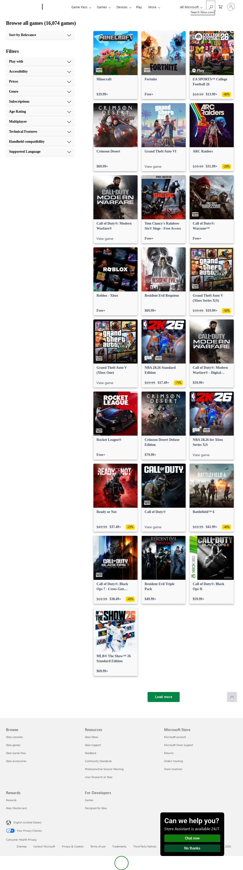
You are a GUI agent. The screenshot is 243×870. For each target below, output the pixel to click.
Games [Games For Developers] (89, 800)
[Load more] (164, 697)
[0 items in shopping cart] (220, 6)
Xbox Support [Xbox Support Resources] (93, 745)
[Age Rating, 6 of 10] (40, 112)
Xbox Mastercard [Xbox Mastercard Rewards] (16, 808)
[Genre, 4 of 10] (40, 92)
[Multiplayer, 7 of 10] (40, 122)
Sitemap (22, 846)
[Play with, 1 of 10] (40, 62)
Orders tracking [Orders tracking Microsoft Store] (173, 761)
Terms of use (97, 846)
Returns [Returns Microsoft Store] (169, 753)
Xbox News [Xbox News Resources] (91, 737)
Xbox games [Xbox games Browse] (13, 745)
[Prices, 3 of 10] (40, 82)
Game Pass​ (79, 7)
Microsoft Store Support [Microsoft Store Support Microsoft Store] (178, 745)
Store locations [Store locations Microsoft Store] (173, 769)
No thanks (192, 848)
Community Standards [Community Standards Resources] (98, 761)
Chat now (192, 838)
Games (102, 7)
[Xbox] (56, 7)
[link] (115, 65)
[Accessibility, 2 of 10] (40, 72)
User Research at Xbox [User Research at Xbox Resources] (98, 777)
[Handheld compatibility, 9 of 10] (40, 142)
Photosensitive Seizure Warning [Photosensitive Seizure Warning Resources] (104, 769)
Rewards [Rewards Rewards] (11, 800)
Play (139, 7)
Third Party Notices (145, 846)
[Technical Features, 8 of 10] (40, 132)
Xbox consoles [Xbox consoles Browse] (14, 737)
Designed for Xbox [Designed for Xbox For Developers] (96, 808)
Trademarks (119, 846)
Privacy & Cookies (73, 846)
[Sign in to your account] (231, 7)
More (152, 7)
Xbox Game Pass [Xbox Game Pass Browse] (16, 753)
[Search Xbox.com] (210, 6)
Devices (122, 7)
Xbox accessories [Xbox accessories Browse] (16, 761)
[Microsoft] (23, 7)
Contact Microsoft (44, 846)
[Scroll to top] (232, 697)
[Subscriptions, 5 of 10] (40, 102)
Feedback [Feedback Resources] (90, 753)
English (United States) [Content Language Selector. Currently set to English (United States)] (27, 822)
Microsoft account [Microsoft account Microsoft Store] (175, 737)
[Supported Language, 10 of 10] (40, 152)
